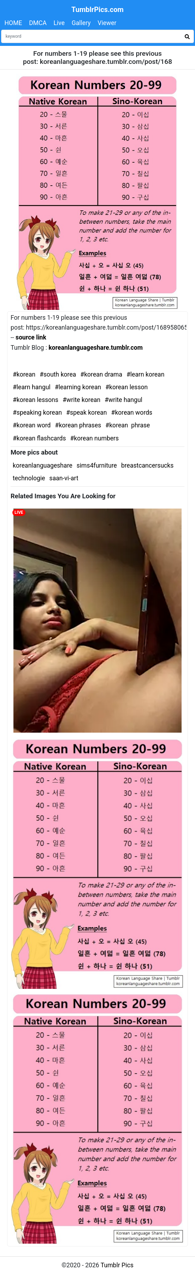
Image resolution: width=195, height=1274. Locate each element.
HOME (13, 22)
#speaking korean (37, 412)
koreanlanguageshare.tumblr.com (95, 347)
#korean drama (101, 374)
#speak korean (86, 412)
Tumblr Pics (117, 1265)
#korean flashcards (39, 438)
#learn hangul (32, 387)
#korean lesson (126, 387)
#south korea (58, 374)
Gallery (81, 22)
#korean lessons (35, 399)
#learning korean (78, 387)
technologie (29, 478)
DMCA (38, 22)
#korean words (132, 412)
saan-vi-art (63, 478)
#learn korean (145, 374)
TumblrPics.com (97, 9)
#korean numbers (94, 438)
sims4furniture (97, 465)
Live (59, 22)
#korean (24, 374)
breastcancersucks (147, 465)
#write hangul (123, 399)
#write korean (81, 399)
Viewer (107, 22)
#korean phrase (127, 425)
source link (31, 337)
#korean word (32, 425)
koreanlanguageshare (42, 465)
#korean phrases (78, 425)
